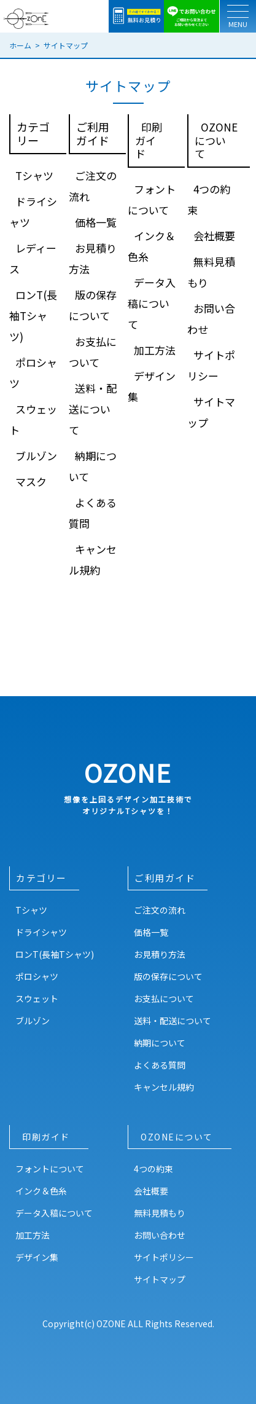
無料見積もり (159, 1213)
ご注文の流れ (159, 910)
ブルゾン (36, 455)
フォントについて (49, 1169)
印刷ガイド (148, 140)
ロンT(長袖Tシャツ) (33, 315)
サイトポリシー (164, 1257)
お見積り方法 (159, 954)
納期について (159, 1043)
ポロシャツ (36, 976)
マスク (31, 481)
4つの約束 (153, 1169)
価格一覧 (96, 222)
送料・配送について (93, 408)
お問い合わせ (159, 1235)
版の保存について (168, 976)
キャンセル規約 (164, 1087)
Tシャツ (34, 175)
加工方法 (155, 350)
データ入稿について (152, 303)
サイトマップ (159, 1279)
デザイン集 (36, 1257)
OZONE (128, 786)
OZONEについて (216, 140)
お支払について (164, 998)
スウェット (36, 998)
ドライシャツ (41, 932)
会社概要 (214, 235)
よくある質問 (159, 1065)
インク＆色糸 (41, 1191)
